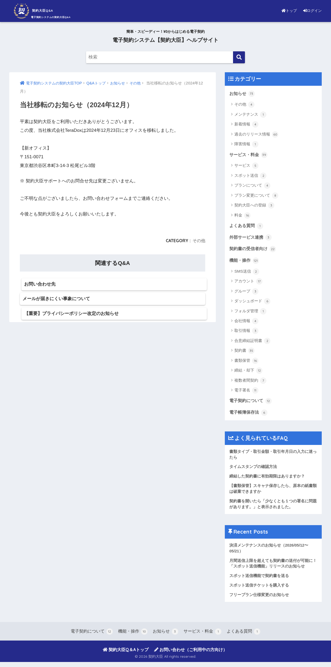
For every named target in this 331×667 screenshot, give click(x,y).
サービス (246, 166)
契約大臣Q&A (42, 10)
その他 (199, 240)
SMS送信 (246, 273)
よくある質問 (247, 226)
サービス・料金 (249, 155)
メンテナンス (250, 115)
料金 (242, 216)
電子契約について (251, 402)
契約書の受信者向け (253, 250)
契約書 (244, 352)
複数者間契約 (250, 382)
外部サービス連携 (251, 238)
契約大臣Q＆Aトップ (126, 654)
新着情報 (246, 124)
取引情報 (246, 332)
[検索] (239, 57)
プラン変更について (256, 196)
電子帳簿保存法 (249, 414)
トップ (285, 10)
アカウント (248, 283)
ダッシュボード (252, 303)
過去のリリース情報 (256, 135)
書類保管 (246, 362)
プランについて (252, 186)
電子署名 (246, 392)
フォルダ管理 (250, 313)
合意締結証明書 (252, 342)
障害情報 (246, 144)
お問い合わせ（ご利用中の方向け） (190, 654)
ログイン (311, 10)
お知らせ (242, 94)
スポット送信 (250, 176)
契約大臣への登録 (254, 206)
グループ (246, 293)
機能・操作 (244, 262)
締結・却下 (248, 372)
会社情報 (246, 322)
